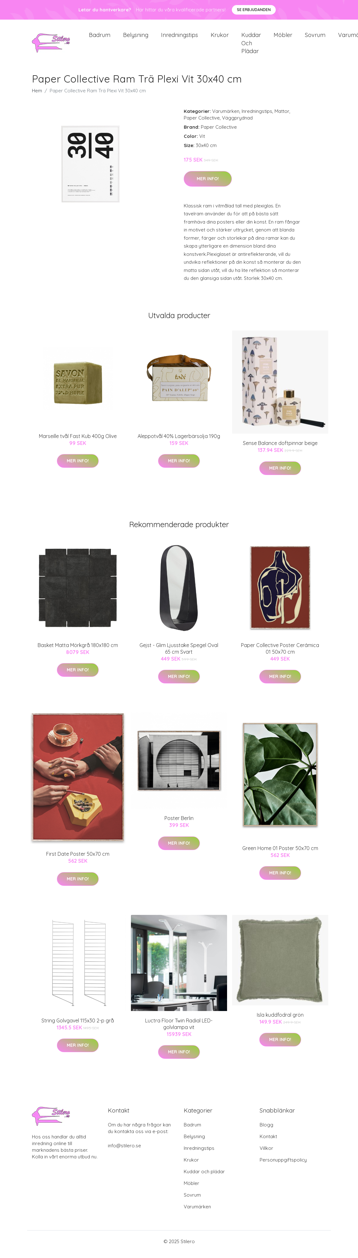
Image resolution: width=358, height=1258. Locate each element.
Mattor (282, 117)
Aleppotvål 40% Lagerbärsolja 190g (179, 441)
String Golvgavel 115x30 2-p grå (77, 1026)
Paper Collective (202, 123)
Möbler (283, 37)
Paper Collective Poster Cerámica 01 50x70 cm (280, 653)
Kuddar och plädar (251, 45)
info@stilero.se (124, 1151)
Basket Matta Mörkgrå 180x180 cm (78, 650)
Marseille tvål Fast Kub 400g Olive (78, 441)
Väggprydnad (237, 123)
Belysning (135, 37)
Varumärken (225, 117)
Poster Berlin (179, 823)
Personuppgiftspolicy (283, 1165)
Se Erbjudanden (254, 9)
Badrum (99, 37)
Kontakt (268, 1142)
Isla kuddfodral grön (280, 1020)
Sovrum (315, 37)
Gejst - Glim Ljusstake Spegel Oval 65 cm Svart (178, 653)
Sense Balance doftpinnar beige (280, 449)
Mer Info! (208, 184)
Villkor (266, 1154)
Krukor (220, 37)
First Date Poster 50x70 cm (77, 859)
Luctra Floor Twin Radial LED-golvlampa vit (179, 1029)
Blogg (266, 1130)
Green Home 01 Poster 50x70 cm (280, 853)
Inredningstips (179, 37)
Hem (37, 96)
